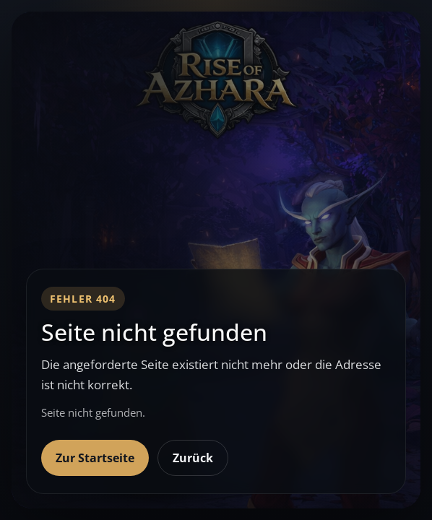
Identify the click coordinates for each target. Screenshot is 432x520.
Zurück (193, 458)
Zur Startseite (95, 458)
